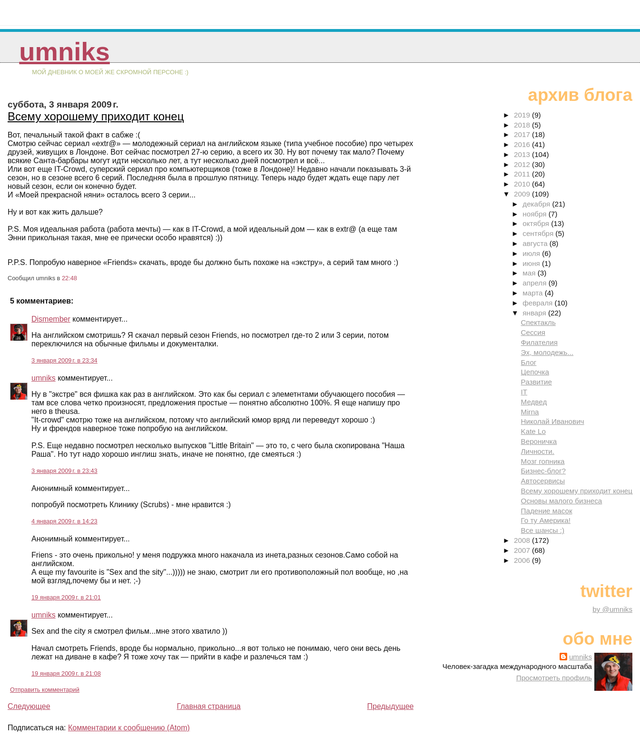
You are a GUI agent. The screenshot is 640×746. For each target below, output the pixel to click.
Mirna (530, 412)
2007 (523, 550)
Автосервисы (543, 481)
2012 (523, 164)
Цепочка (535, 372)
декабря (537, 204)
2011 (523, 174)
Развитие (536, 382)
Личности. (537, 451)
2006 (523, 560)
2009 (523, 194)
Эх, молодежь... (547, 352)
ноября (535, 214)
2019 (523, 115)
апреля (535, 283)
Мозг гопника (543, 461)
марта (533, 293)
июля (532, 253)
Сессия (533, 332)
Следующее (29, 706)
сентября (538, 233)
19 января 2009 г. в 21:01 (66, 597)
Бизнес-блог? (543, 471)
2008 (523, 540)
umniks (64, 51)
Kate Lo (533, 431)
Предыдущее (390, 706)
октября (536, 223)
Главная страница (208, 706)
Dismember (50, 319)
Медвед (534, 402)
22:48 (69, 278)
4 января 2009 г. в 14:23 (64, 521)
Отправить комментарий (44, 689)
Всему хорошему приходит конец (96, 116)
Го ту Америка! (546, 520)
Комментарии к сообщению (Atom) (129, 728)
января (535, 313)
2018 (523, 125)
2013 (523, 154)
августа (536, 243)
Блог (529, 362)
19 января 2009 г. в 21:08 (66, 673)
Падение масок (546, 511)
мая (529, 273)
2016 (523, 144)
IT (524, 392)
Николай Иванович (552, 421)
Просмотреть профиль (554, 678)
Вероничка (539, 441)
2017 (523, 134)
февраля (538, 303)
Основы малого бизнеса (561, 501)
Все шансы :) (542, 530)
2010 (523, 184)
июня (532, 263)
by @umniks (612, 609)
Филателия (539, 342)
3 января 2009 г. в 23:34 (64, 360)
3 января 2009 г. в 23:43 (64, 470)
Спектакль (538, 322)
